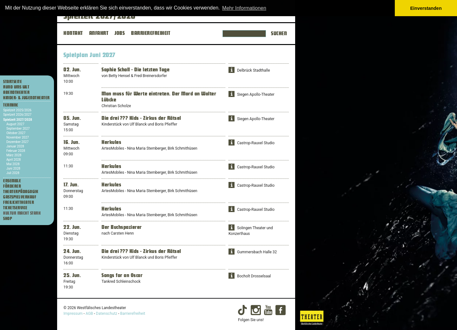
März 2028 (13, 155)
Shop (7, 219)
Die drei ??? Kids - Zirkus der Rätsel (141, 118)
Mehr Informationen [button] (244, 8)
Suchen (279, 33)
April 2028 (13, 159)
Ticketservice (15, 208)
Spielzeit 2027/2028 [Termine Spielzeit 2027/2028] (17, 119)
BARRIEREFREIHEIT (150, 33)
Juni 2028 (13, 168)
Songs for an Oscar (122, 275)
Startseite (12, 82)
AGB (89, 313)
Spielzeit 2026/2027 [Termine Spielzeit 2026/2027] (17, 114)
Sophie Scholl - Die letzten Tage (135, 70)
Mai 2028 (13, 164)
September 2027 (18, 128)
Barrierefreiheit (132, 313)
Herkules (111, 142)
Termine (10, 105)
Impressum (73, 313)
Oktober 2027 (15, 133)
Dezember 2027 (17, 142)
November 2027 (17, 137)
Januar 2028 (15, 146)
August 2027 (15, 124)
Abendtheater (16, 92)
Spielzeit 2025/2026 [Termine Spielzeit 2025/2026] (17, 110)
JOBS (120, 33)
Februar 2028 (15, 150)
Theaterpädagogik (20, 192)
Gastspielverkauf (19, 197)
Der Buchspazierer (122, 227)
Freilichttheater (18, 202)
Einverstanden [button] (426, 8)
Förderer (12, 186)
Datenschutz (106, 313)
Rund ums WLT (16, 87)
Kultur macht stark (22, 213)
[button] (231, 70)
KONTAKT (73, 33)
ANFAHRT (99, 33)
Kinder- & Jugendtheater (26, 98)
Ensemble (12, 181)
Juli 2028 (12, 173)
